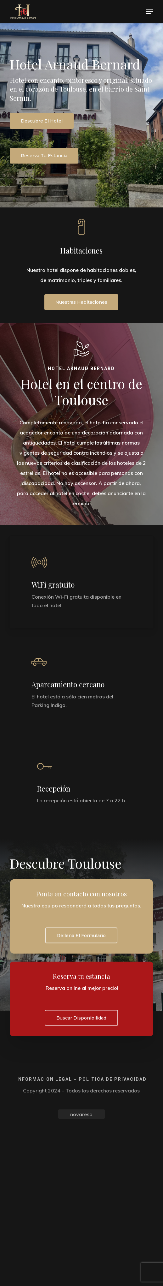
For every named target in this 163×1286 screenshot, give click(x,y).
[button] (149, 12)
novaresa (81, 1114)
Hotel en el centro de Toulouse (81, 392)
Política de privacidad (113, 1078)
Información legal (44, 1078)
